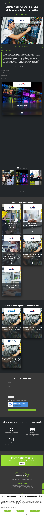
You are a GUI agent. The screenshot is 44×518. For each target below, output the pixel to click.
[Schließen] (42, 495)
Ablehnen (7, 510)
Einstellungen (20, 510)
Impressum (17, 514)
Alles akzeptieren (35, 510)
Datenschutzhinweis (25, 514)
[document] (22, 502)
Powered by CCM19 (22, 516)
